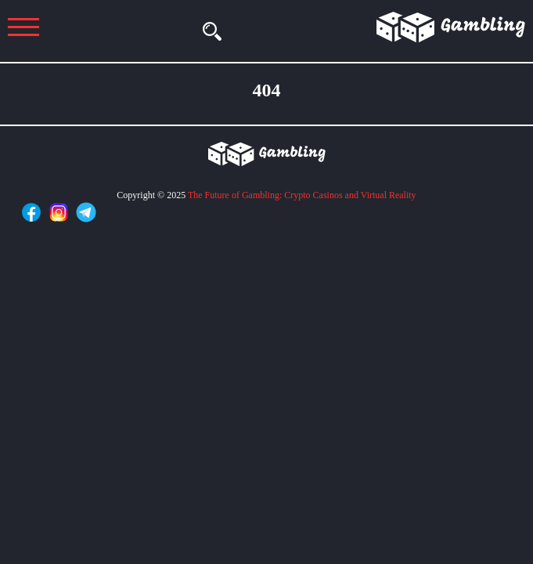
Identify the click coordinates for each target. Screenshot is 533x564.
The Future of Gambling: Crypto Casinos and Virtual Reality (302, 195)
